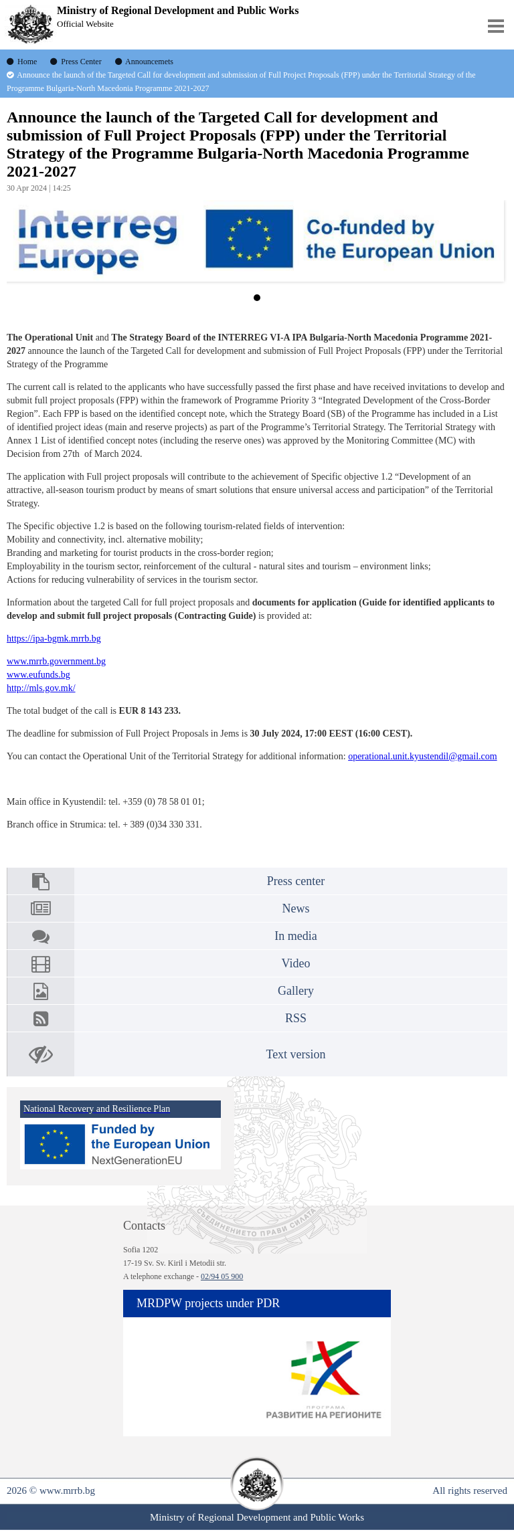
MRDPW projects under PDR (208, 1303)
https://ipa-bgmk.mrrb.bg (54, 639)
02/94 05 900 (222, 1276)
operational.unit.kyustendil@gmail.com (422, 756)
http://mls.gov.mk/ (41, 688)
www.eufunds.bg (38, 675)
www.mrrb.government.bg (56, 661)
